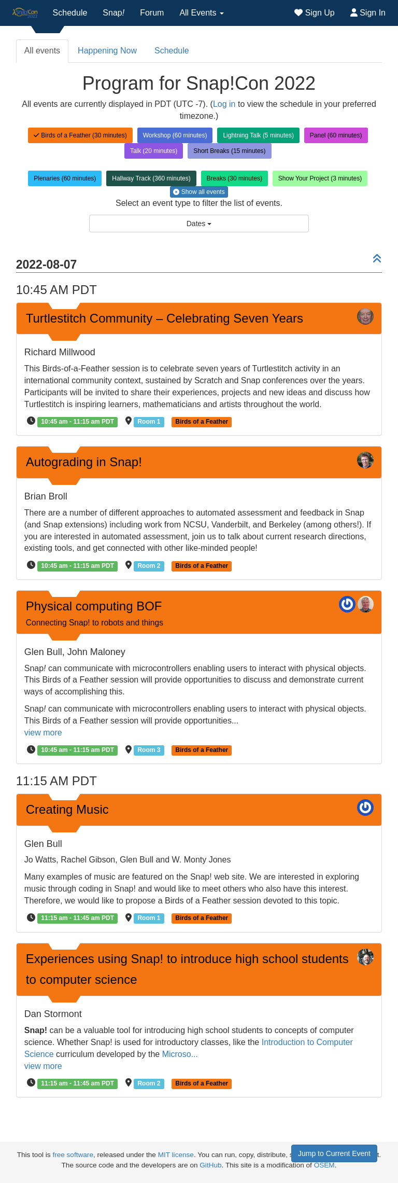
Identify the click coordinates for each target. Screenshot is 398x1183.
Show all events (198, 192)
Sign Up (314, 12)
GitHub (210, 1165)
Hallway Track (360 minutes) (151, 178)
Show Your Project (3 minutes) (320, 178)
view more (43, 732)
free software (72, 1155)
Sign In (368, 12)
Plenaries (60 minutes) (65, 178)
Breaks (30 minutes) (234, 178)
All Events (201, 12)
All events (42, 50)
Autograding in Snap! (84, 462)
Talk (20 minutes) (153, 151)
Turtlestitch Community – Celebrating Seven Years (164, 318)
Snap (113, 12)
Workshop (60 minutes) (175, 135)
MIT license (176, 1155)
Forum (152, 12)
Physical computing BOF (94, 613)
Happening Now (107, 50)
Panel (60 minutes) (336, 135)
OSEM (324, 1165)
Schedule (70, 12)
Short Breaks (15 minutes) (229, 151)
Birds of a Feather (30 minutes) (80, 135)
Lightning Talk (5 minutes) (258, 135)
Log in (224, 104)
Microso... (180, 1054)
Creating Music (67, 809)
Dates (199, 223)
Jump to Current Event (334, 1153)
